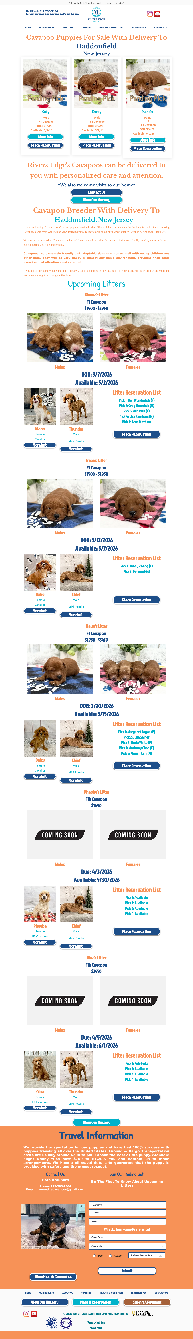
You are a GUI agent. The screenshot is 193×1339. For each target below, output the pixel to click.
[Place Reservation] (45, 145)
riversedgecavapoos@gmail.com (57, 14)
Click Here (160, 231)
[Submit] (127, 1271)
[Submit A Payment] (147, 1302)
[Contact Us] (96, 192)
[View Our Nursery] (96, 200)
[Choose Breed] (127, 1237)
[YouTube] (157, 14)
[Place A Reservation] (95, 1302)
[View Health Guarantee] (53, 1277)
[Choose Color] (127, 1246)
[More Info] (45, 137)
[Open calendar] (160, 1255)
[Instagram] (150, 14)
